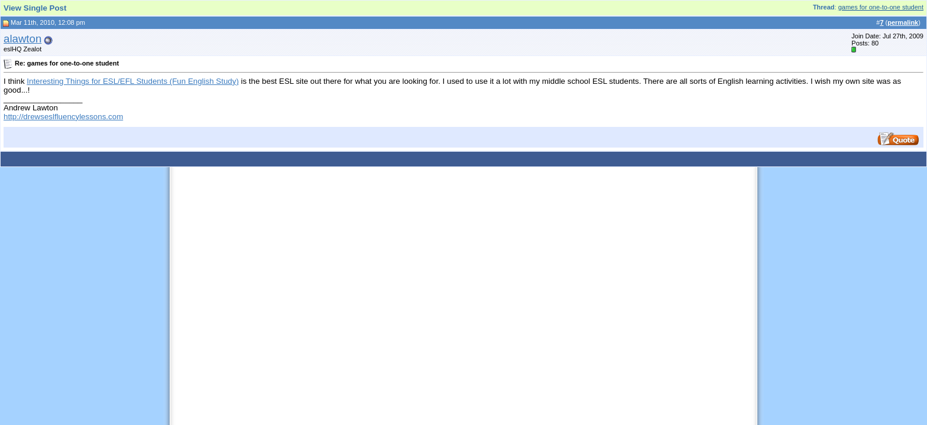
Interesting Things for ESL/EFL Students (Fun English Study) (133, 81)
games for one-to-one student (880, 7)
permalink (902, 22)
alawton (22, 38)
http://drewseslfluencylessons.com (63, 116)
